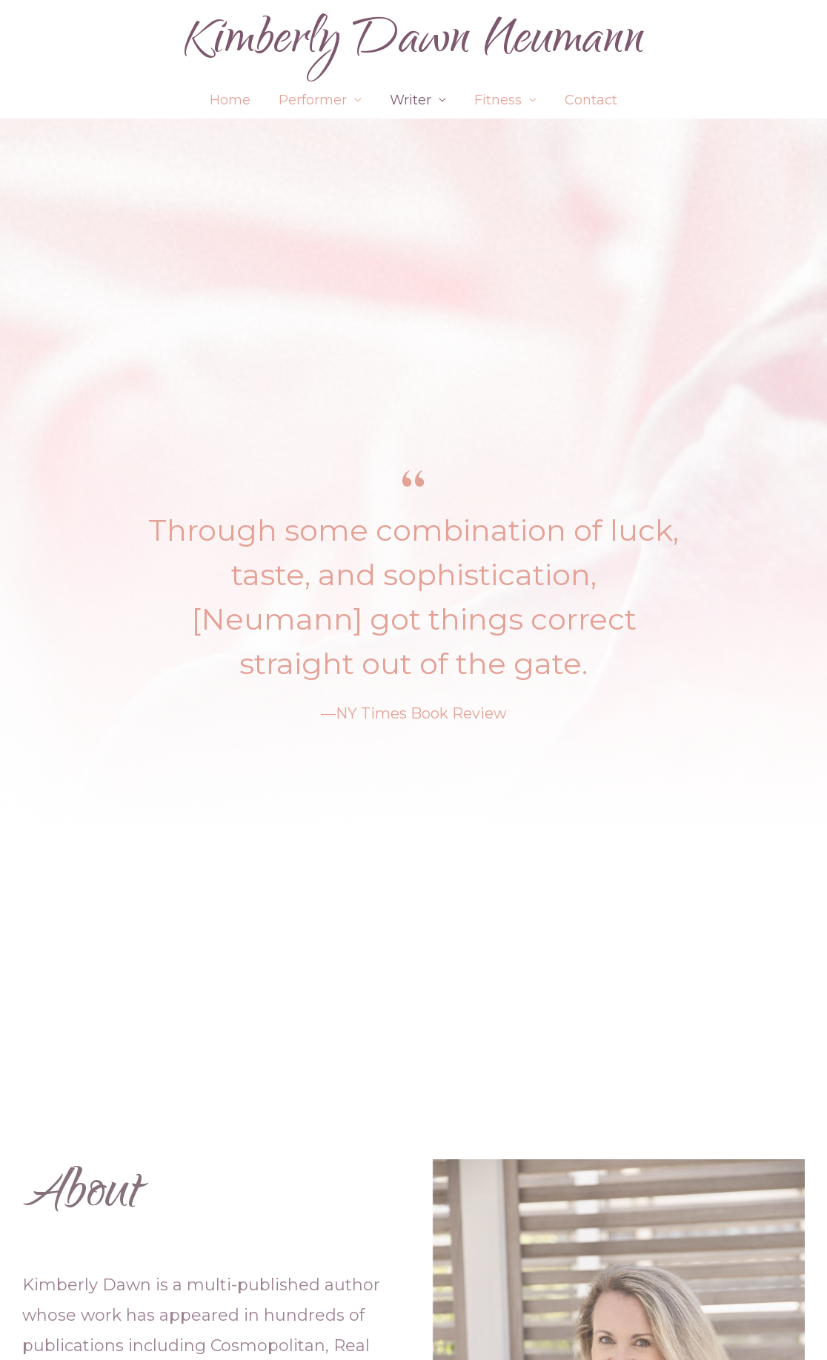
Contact (588, 100)
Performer (314, 100)
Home (233, 100)
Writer (410, 100)
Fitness (496, 100)
